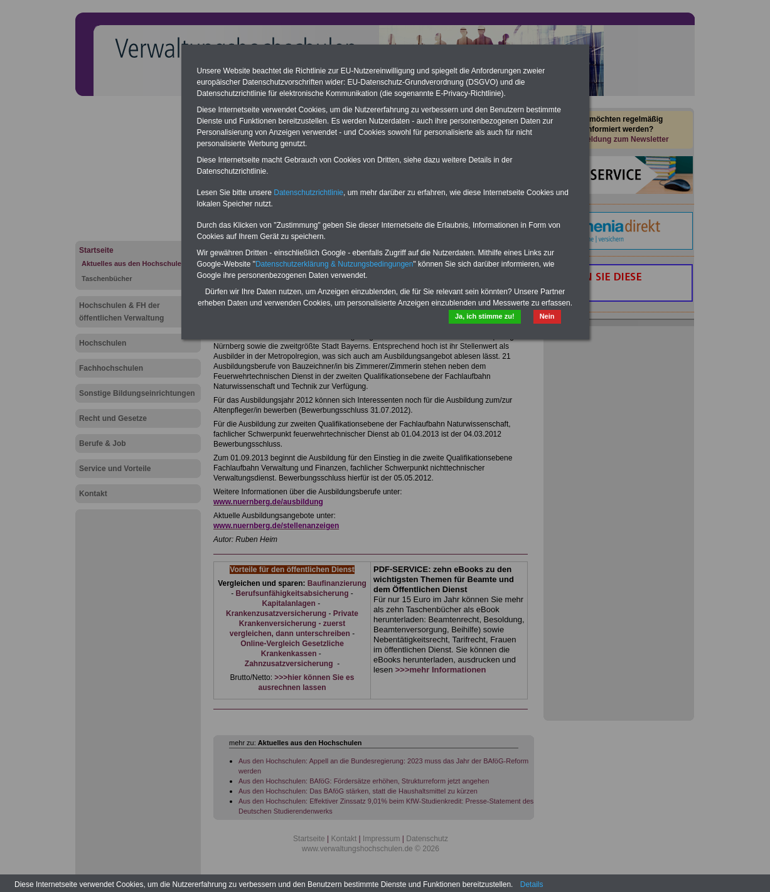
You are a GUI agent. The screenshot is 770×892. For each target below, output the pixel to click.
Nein (547, 316)
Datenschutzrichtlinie (308, 192)
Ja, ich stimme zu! (485, 316)
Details (531, 884)
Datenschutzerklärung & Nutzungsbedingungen (334, 264)
